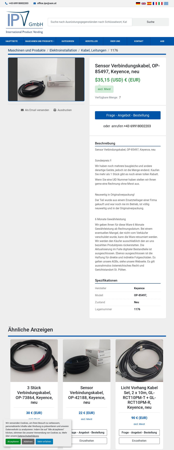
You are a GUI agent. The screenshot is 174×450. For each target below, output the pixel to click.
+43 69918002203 (18, 3)
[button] (40, 41)
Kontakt (138, 41)
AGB (162, 41)
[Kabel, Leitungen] (93, 50)
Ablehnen (28, 441)
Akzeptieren (13, 441)
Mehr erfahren (44, 441)
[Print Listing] (62, 110)
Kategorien (68, 41)
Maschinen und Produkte (39, 41)
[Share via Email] (35, 110)
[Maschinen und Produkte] (27, 50)
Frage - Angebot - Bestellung (127, 115)
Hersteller (91, 41)
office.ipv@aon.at (46, 3)
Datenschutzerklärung (28, 436)
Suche (150, 22)
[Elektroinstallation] (63, 50)
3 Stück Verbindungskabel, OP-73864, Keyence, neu (34, 395)
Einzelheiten (87, 440)
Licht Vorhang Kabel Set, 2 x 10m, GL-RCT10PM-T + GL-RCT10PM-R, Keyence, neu (139, 397)
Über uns (115, 41)
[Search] (90, 22)
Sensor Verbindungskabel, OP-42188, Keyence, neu (86, 395)
